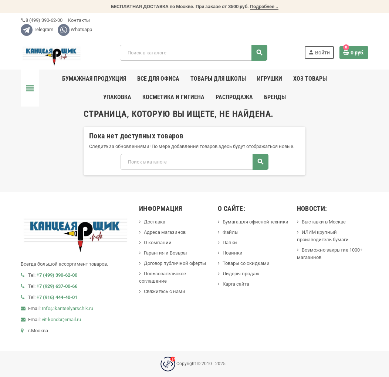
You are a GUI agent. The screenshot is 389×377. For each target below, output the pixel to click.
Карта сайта (236, 284)
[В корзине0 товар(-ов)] (353, 52)
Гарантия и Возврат (166, 253)
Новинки (233, 253)
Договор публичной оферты (175, 263)
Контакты (78, 20)
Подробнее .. (264, 6)
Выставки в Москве (324, 222)
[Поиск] (193, 53)
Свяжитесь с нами (164, 291)
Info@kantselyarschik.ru (67, 308)
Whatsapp (75, 29)
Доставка (154, 222)
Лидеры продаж (241, 273)
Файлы (231, 232)
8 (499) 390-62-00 (41, 20)
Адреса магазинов (165, 232)
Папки (230, 242)
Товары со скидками (246, 263)
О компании (158, 242)
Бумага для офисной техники (255, 222)
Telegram (37, 29)
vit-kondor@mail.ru (61, 319)
